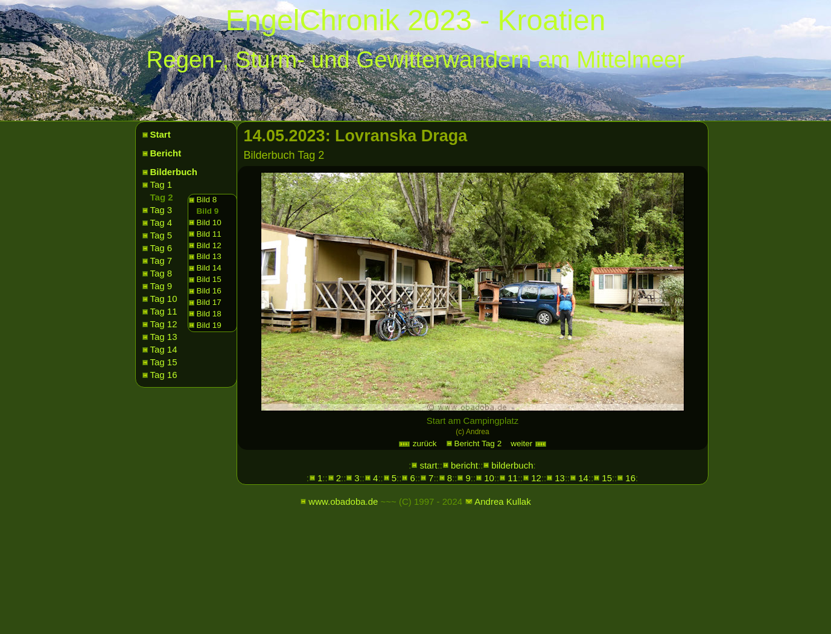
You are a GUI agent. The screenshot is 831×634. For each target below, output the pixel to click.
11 (513, 478)
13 (560, 478)
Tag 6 (161, 248)
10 (489, 478)
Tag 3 (161, 210)
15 (607, 478)
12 (536, 478)
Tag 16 (163, 375)
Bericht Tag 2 (478, 443)
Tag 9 (161, 286)
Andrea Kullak (502, 501)
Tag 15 (163, 362)
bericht (464, 465)
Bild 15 (209, 279)
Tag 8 (161, 273)
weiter (529, 443)
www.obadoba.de (343, 501)
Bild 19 (209, 325)
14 (583, 478)
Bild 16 (209, 290)
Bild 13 (209, 256)
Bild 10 (209, 222)
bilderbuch (512, 465)
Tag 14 (163, 349)
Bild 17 (209, 302)
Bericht (166, 153)
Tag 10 (163, 298)
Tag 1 (161, 184)
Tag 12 (163, 324)
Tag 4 (161, 222)
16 (630, 478)
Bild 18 (209, 313)
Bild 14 (209, 267)
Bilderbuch (173, 172)
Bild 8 (207, 199)
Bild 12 (209, 245)
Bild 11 (209, 234)
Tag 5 (161, 235)
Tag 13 (163, 336)
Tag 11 (163, 311)
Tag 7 (161, 260)
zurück (417, 443)
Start (160, 134)
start (428, 465)
